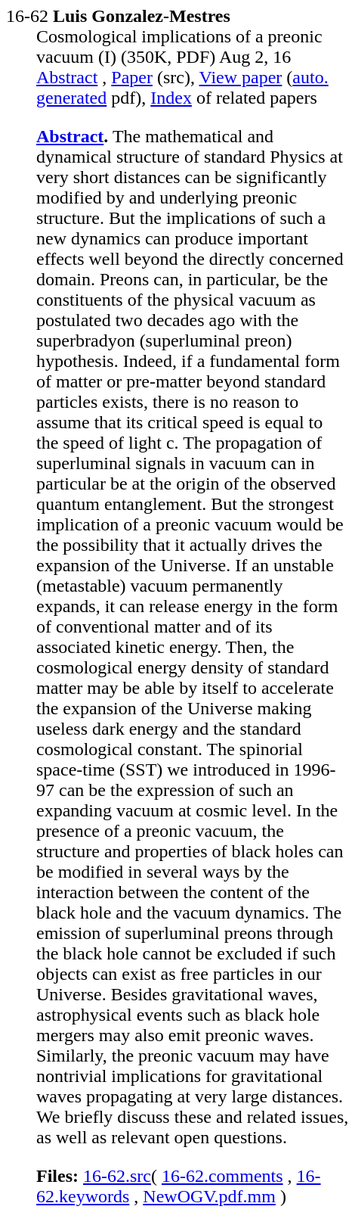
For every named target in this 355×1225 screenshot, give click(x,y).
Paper (132, 77)
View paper (240, 77)
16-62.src (117, 1176)
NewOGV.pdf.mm (209, 1196)
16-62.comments (222, 1176)
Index (171, 97)
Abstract (66, 77)
